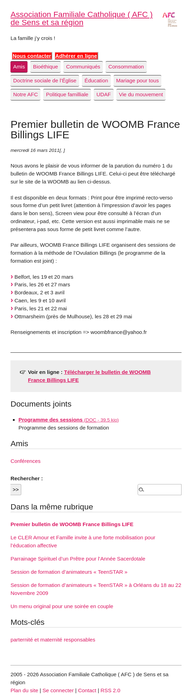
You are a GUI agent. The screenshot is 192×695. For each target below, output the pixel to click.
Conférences (25, 461)
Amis (19, 67)
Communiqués (83, 67)
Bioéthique (45, 67)
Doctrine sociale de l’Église (45, 80)
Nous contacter (32, 56)
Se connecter (58, 690)
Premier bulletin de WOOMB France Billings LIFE (71, 524)
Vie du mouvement (141, 94)
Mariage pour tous (137, 80)
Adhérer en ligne (76, 56)
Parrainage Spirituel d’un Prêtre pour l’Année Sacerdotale (77, 559)
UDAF (104, 94)
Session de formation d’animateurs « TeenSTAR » (68, 572)
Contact (87, 690)
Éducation (96, 80)
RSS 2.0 (111, 690)
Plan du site (24, 690)
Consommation (126, 67)
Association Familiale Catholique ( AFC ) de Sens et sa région (81, 18)
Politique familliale (67, 94)
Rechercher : (26, 478)
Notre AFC (25, 94)
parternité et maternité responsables (52, 640)
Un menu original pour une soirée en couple (61, 606)
